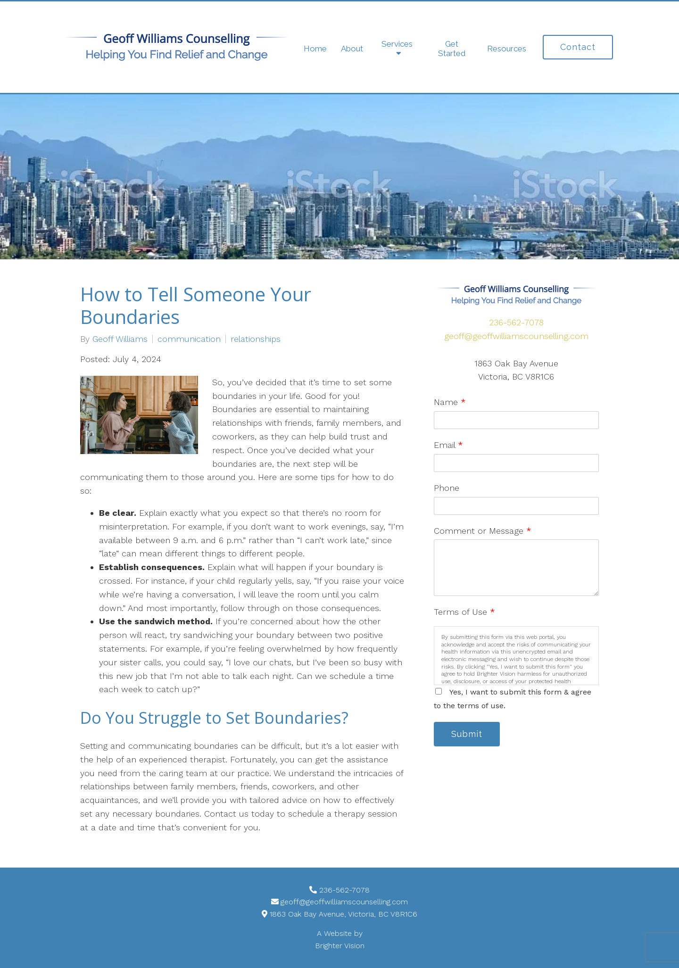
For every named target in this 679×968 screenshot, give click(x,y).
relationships (256, 339)
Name (450, 402)
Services (397, 44)
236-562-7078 (516, 322)
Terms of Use (464, 612)
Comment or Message (482, 531)
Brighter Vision (339, 945)
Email (448, 445)
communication (189, 339)
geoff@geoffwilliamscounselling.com (516, 336)
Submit (466, 734)
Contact (578, 47)
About (352, 48)
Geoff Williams (120, 339)
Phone (446, 488)
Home (315, 48)
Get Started (451, 48)
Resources (506, 48)
